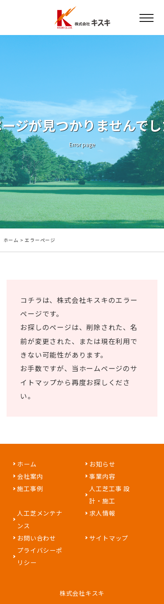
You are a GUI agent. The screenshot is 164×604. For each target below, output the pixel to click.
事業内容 (102, 476)
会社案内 (30, 476)
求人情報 (102, 513)
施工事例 (30, 488)
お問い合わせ (36, 538)
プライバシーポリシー (39, 556)
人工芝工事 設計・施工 (109, 494)
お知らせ (102, 464)
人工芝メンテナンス (39, 519)
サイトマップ (108, 538)
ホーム (11, 240)
